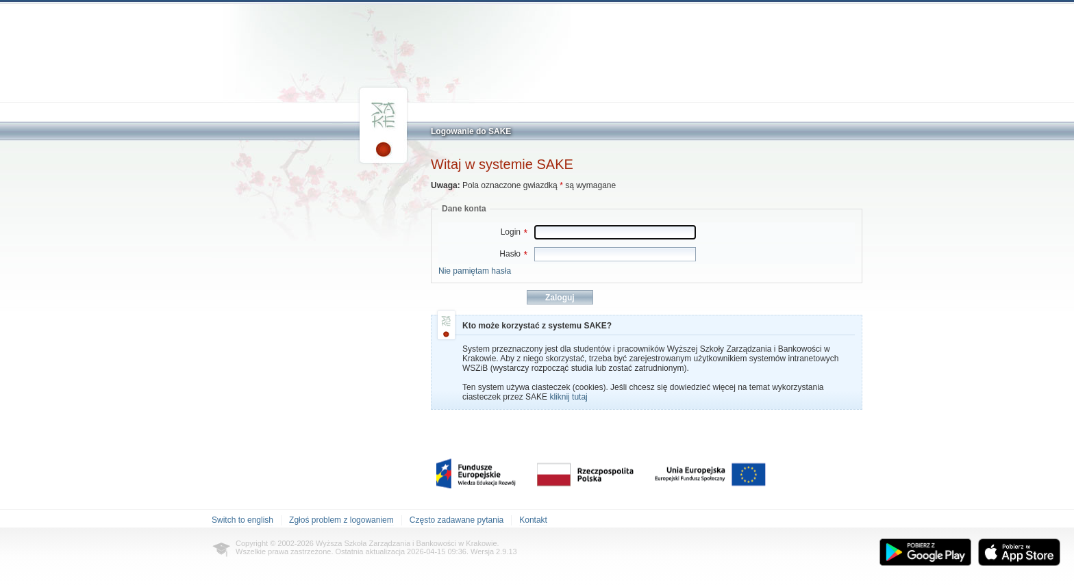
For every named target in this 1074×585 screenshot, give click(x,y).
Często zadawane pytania (456, 520)
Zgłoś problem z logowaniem (341, 520)
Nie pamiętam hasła (474, 271)
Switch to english (242, 520)
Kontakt (533, 520)
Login (514, 232)
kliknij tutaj (568, 397)
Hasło (513, 254)
